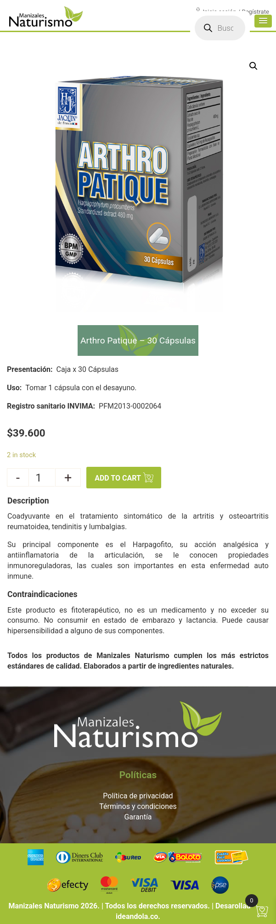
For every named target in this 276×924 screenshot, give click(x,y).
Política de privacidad (138, 795)
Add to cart (118, 478)
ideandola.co (137, 916)
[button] (260, 30)
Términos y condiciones (138, 806)
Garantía (138, 817)
